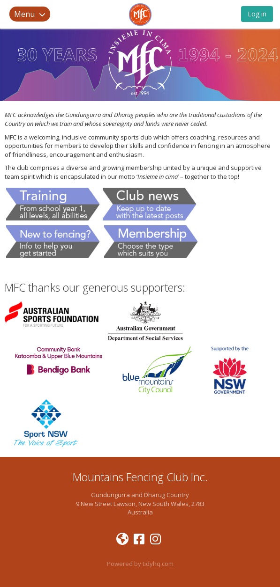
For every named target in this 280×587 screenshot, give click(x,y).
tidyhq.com (158, 563)
